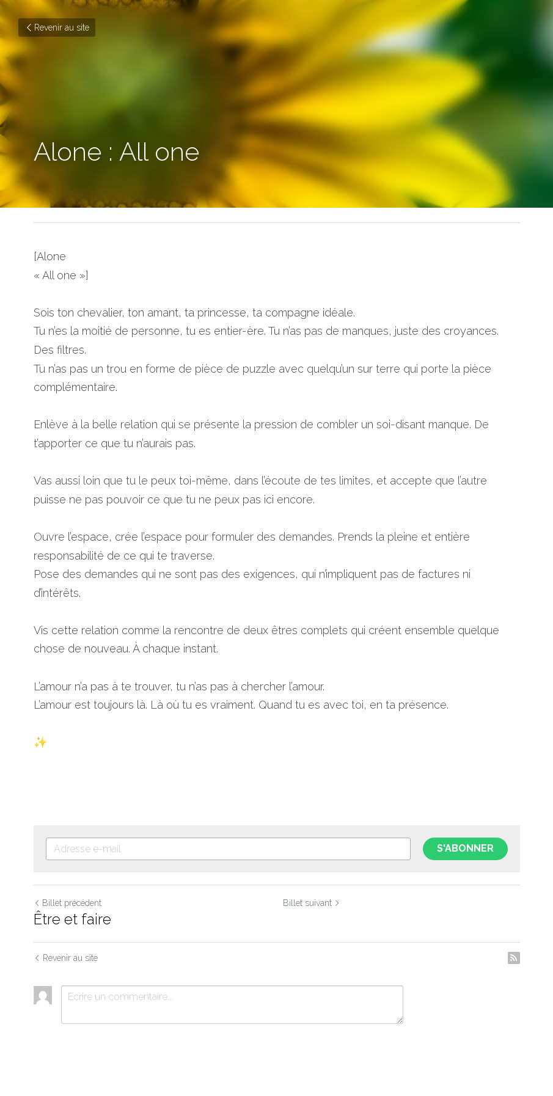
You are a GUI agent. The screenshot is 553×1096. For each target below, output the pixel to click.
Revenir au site (56, 27)
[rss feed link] (514, 958)
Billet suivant (311, 903)
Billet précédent (67, 903)
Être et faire (72, 919)
